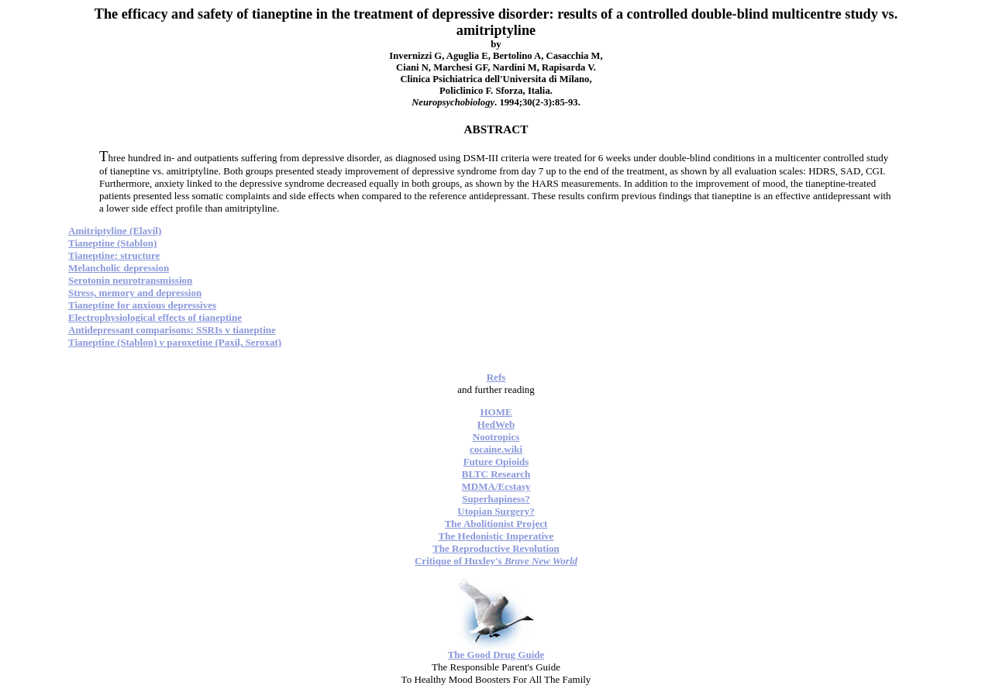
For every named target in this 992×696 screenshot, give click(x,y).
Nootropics (496, 437)
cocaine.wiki (496, 449)
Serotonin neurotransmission (130, 280)
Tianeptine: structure (114, 255)
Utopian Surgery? (495, 511)
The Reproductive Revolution (496, 548)
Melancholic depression (118, 268)
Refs (496, 377)
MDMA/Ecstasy (496, 486)
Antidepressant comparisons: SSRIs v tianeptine (172, 330)
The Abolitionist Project (496, 523)
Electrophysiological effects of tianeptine (155, 317)
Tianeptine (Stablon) (112, 243)
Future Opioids (496, 461)
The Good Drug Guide (496, 654)
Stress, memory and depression (135, 292)
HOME (496, 412)
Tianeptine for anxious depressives (142, 305)
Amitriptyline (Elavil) (114, 230)
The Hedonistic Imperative (496, 536)
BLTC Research (496, 474)
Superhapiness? (495, 499)
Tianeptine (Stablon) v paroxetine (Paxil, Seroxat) (174, 342)
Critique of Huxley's (496, 561)
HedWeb (496, 424)
